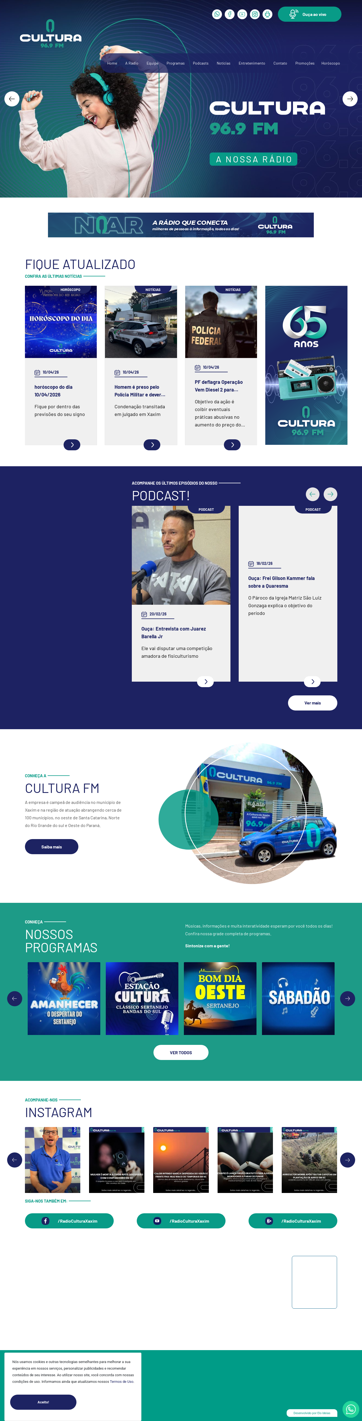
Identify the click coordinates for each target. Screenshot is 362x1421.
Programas (176, 63)
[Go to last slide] (11, 98)
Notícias (223, 63)
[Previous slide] (14, 998)
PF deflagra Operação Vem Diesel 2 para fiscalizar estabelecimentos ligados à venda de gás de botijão (219, 386)
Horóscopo (330, 63)
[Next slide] (350, 98)
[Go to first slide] (347, 998)
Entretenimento (252, 63)
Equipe (152, 63)
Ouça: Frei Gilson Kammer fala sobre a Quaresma (281, 582)
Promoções (305, 63)
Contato (280, 63)
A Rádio (131, 63)
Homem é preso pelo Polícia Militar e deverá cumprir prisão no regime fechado (139, 391)
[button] (309, 14)
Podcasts (201, 63)
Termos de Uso (121, 1382)
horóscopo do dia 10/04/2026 (54, 391)
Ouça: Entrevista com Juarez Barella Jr (173, 632)
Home (112, 63)
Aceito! (57, 1402)
